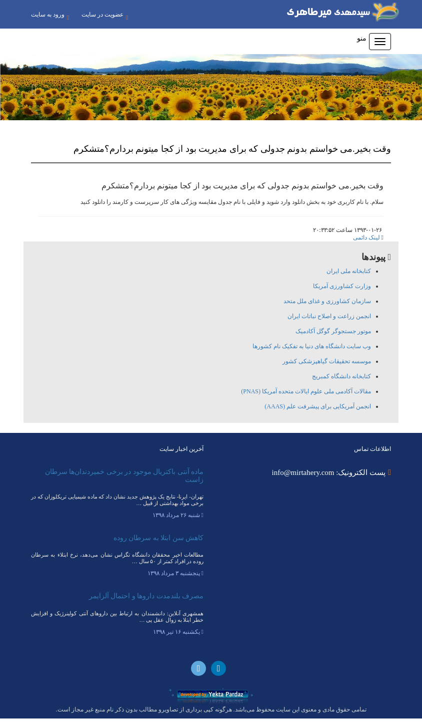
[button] (32, 93)
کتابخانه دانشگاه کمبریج (341, 381)
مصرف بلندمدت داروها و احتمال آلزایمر (146, 602)
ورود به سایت (50, 17)
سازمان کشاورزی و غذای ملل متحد (327, 306)
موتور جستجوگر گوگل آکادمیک (333, 336)
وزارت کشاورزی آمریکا (342, 291)
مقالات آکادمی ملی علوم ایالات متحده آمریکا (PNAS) (306, 396)
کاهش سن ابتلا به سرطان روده (159, 543)
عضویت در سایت (54, 26)
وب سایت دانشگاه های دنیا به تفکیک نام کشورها (311, 351)
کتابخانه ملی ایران (348, 276)
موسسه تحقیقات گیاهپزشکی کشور (326, 366)
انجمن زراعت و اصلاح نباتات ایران (329, 321)
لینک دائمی (366, 243)
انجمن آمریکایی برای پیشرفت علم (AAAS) (317, 411)
